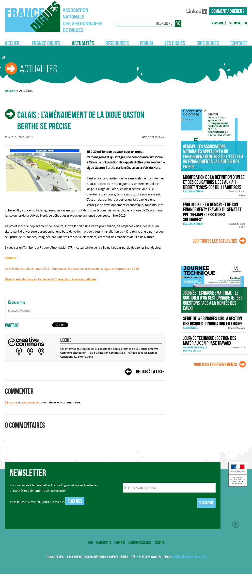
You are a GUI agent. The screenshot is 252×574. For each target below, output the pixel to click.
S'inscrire (217, 23)
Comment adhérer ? (228, 11)
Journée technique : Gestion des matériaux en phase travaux (209, 341)
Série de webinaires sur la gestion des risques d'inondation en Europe (213, 321)
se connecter (31, 402)
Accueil (12, 43)
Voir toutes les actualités (214, 241)
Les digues (175, 43)
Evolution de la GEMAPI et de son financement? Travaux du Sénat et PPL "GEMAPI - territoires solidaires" (212, 212)
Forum (146, 43)
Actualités (83, 43)
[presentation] (160, 503)
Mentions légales (139, 542)
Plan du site (103, 542)
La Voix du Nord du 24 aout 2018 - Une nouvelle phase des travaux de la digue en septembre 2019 (72, 268)
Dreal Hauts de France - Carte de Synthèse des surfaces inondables (50, 279)
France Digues (46, 43)
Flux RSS (75, 501)
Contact (238, 43)
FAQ (90, 542)
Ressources (117, 43)
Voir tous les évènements (215, 364)
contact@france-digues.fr (188, 557)
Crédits (159, 542)
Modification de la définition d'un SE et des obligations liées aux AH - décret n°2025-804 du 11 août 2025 (214, 182)
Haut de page (235, 524)
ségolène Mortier (19, 310)
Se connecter (238, 23)
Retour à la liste (150, 371)
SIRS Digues (208, 43)
